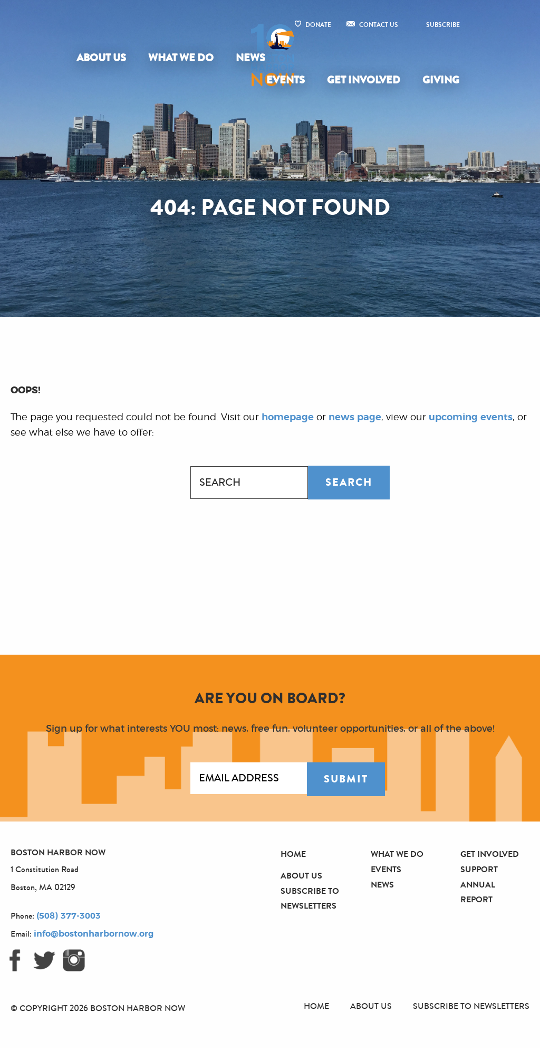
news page (355, 417)
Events (285, 80)
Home (293, 854)
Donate (318, 25)
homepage (288, 417)
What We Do (181, 57)
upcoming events (471, 417)
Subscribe (443, 25)
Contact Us (378, 25)
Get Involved (363, 80)
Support (479, 869)
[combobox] (249, 482)
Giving (440, 80)
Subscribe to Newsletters (471, 1006)
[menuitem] (103, 58)
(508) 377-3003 (68, 916)
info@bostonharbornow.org (93, 934)
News (250, 57)
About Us (101, 57)
